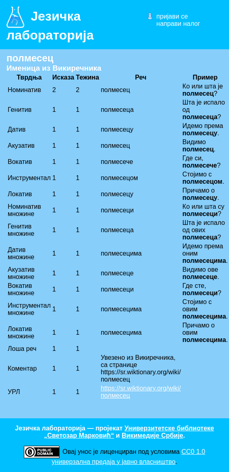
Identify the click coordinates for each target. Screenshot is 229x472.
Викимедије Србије (152, 435)
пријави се (172, 16)
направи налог (178, 23)
